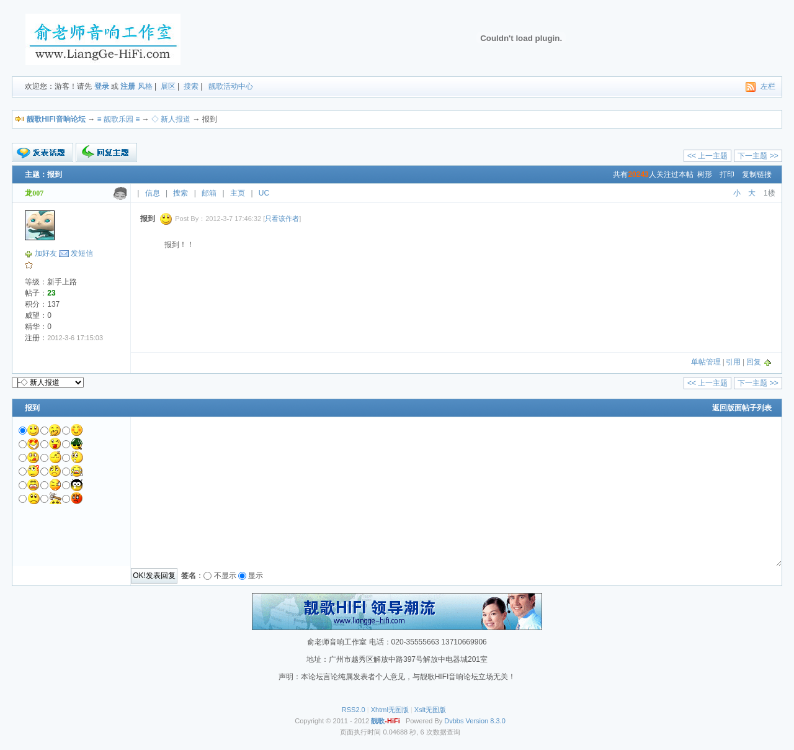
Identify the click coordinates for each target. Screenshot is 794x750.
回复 (753, 362)
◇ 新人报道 (170, 119)
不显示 (225, 575)
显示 (255, 575)
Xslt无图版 (430, 709)
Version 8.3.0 (486, 721)
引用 (733, 362)
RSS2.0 (353, 709)
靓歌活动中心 (230, 86)
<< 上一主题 (707, 155)
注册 (127, 86)
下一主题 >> (758, 155)
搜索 (191, 86)
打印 (727, 174)
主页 (237, 193)
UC (264, 193)
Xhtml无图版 (390, 709)
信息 (152, 193)
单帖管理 (706, 362)
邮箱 (209, 193)
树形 (704, 174)
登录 (101, 86)
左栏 (768, 86)
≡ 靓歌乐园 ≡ (118, 119)
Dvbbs (453, 721)
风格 (145, 86)
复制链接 (757, 174)
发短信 (82, 253)
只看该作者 (282, 218)
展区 (168, 86)
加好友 (46, 253)
